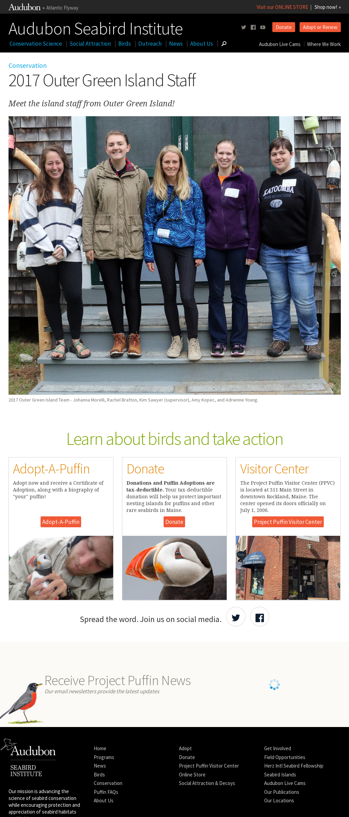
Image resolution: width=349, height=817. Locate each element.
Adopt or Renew (320, 27)
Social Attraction (90, 43)
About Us (201, 43)
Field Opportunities (284, 757)
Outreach (150, 43)
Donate (284, 27)
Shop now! (326, 7)
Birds (124, 43)
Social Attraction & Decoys (207, 783)
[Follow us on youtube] (262, 27)
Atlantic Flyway (62, 7)
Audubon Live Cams (280, 44)
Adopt (185, 748)
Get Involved (277, 748)
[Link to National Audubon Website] (25, 8)
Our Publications (281, 792)
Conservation (28, 65)
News (176, 43)
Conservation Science (36, 43)
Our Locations (279, 800)
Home (100, 748)
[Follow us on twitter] (243, 27)
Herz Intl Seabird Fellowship (293, 765)
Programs (104, 757)
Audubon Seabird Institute (96, 27)
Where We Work (324, 44)
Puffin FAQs (106, 792)
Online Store (192, 774)
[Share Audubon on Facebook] (259, 616)
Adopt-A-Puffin (60, 522)
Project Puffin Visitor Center (288, 522)
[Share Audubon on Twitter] (235, 616)
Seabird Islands (280, 774)
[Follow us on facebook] (253, 27)
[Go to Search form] (224, 43)
